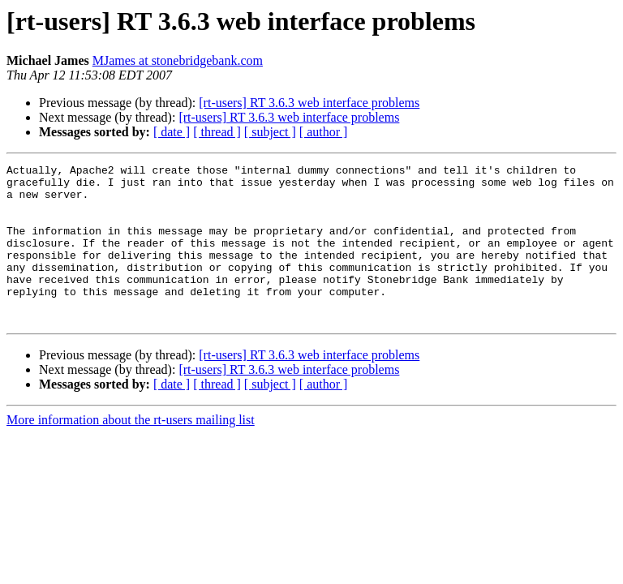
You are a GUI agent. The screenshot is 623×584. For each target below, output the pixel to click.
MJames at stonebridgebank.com (177, 60)
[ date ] (171, 132)
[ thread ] (217, 132)
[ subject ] (270, 132)
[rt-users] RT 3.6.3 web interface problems (309, 103)
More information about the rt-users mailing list (130, 451)
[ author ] (323, 132)
